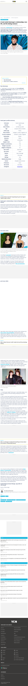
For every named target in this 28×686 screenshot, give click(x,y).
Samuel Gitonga (16, 25)
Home (1, 17)
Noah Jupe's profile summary (11, 81)
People (1, 552)
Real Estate (2, 547)
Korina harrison (9, 501)
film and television (20, 263)
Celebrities (2, 571)
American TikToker (5, 364)
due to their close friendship (7, 332)
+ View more (23, 82)
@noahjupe (19, 166)
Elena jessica (3, 501)
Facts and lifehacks (7, 17)
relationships (9, 27)
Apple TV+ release (11, 412)
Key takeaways (7, 80)
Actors (7, 496)
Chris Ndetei (10, 25)
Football (2, 542)
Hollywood (11, 452)
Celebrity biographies (14, 17)
